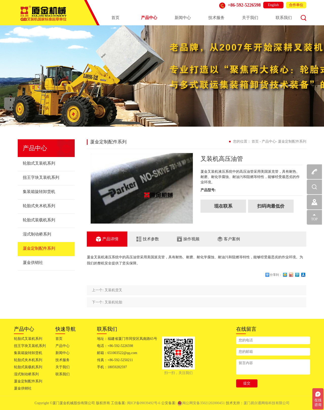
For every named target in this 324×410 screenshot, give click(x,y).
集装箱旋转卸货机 (39, 191)
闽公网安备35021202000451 (201, 403)
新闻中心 (183, 17)
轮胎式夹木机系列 (39, 206)
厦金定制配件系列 (39, 248)
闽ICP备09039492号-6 (144, 403)
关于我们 (250, 17)
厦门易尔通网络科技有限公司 (267, 403)
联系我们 (284, 17)
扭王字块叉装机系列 (41, 177)
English (273, 5)
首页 (115, 17)
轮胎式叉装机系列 (39, 163)
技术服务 (216, 17)
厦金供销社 (33, 262)
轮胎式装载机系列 (39, 220)
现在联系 (223, 206)
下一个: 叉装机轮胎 (107, 302)
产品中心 (149, 17)
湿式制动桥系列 (37, 234)
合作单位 (296, 5)
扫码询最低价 (271, 206)
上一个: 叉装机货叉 (107, 290)
